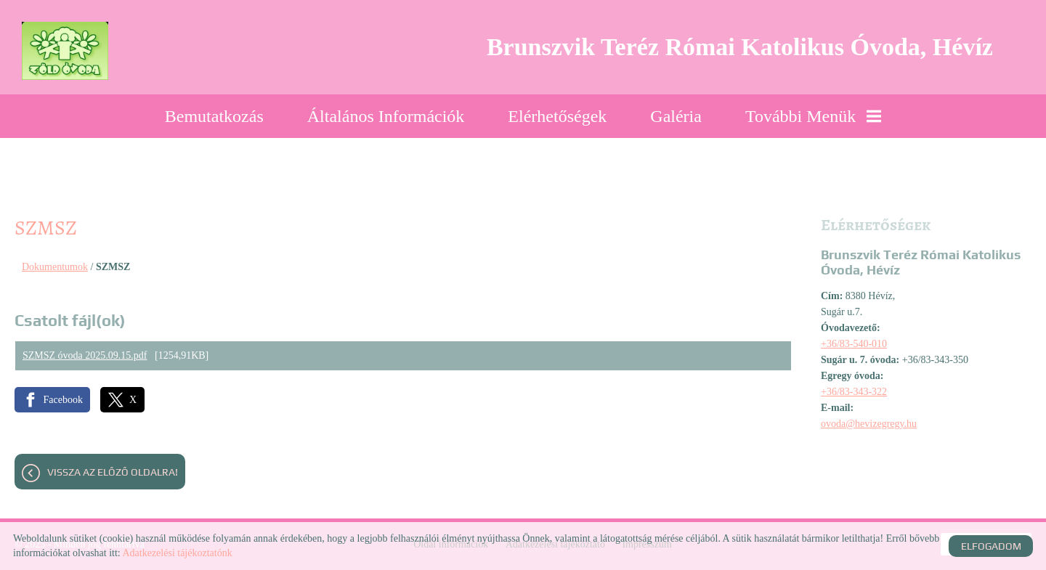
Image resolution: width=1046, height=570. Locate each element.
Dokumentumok (55, 266)
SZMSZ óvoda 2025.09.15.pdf (85, 355)
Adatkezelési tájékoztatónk (177, 552)
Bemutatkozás (214, 116)
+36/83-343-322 (854, 391)
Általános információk (386, 116)
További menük (813, 116)
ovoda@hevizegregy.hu (869, 423)
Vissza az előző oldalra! (112, 472)
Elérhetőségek (557, 116)
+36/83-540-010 (854, 343)
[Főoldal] (65, 51)
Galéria (676, 116)
